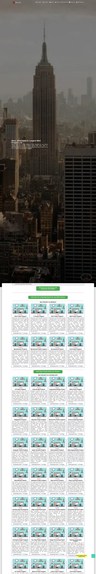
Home (17, 284)
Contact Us (72, 2)
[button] (48, 289)
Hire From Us (80, 2)
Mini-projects (29, 284)
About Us (58, 2)
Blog (52, 2)
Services (45, 2)
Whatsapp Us (64, 2)
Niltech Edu (16, 2)
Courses (38, 2)
